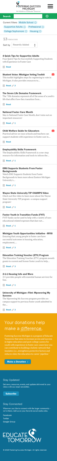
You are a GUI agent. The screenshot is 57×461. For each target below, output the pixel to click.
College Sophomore (14, 31)
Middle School (26, 22)
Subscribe (11, 393)
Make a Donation (17, 361)
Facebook (7, 415)
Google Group (9, 421)
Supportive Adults (13, 26)
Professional (34, 26)
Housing (34, 31)
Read (8, 66)
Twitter (6, 418)
